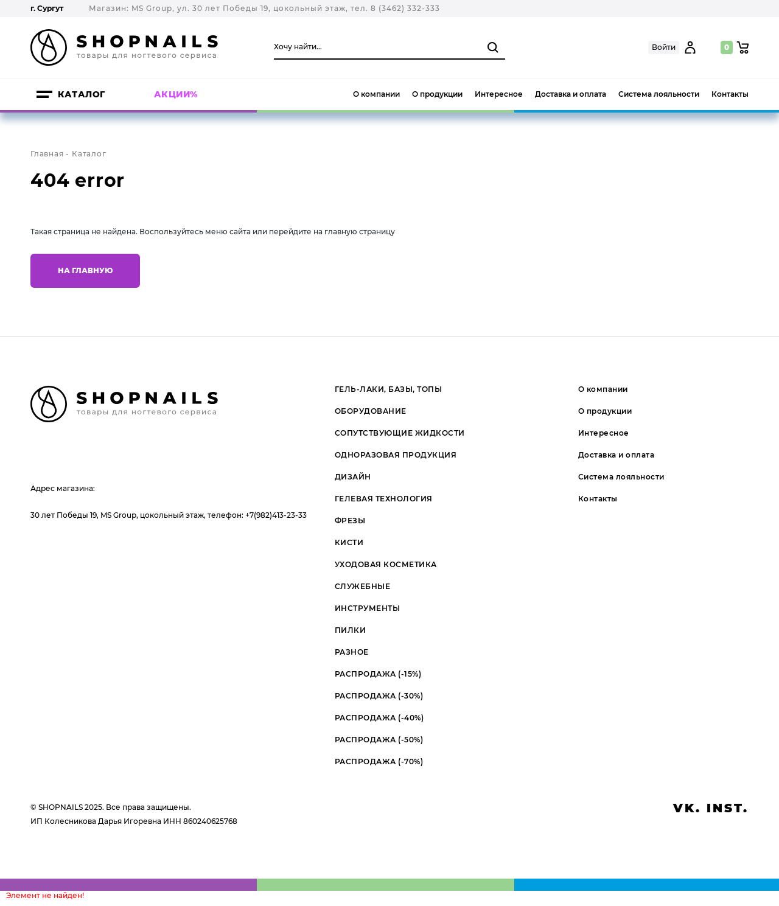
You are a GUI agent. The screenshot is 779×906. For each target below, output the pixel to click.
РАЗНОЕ (352, 652)
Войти (664, 47)
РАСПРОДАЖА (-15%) (378, 673)
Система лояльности (658, 94)
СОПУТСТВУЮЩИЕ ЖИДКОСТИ (400, 432)
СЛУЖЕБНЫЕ (363, 586)
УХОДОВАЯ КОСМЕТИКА (386, 564)
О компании (376, 94)
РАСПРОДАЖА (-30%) (379, 695)
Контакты (730, 94)
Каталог (81, 94)
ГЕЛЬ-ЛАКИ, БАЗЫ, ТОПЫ (388, 389)
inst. (728, 808)
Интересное (499, 94)
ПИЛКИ (350, 630)
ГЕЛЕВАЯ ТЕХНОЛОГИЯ (384, 498)
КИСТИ (349, 542)
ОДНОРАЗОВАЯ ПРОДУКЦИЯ (396, 454)
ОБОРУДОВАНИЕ (371, 411)
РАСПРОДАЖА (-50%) (379, 739)
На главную (85, 270)
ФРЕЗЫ (350, 520)
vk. (687, 808)
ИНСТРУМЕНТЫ (367, 608)
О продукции (437, 94)
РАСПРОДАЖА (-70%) (379, 761)
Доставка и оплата (570, 94)
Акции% (176, 94)
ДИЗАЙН (353, 476)
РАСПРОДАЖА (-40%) (379, 717)
